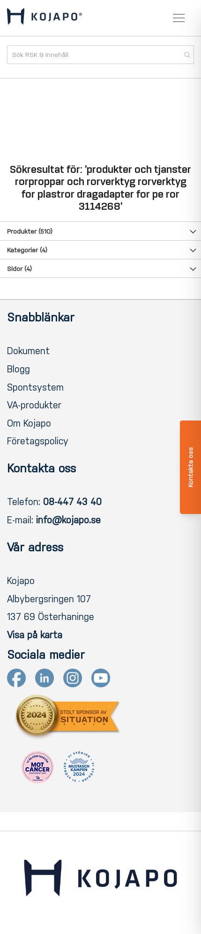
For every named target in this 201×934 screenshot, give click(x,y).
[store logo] (44, 18)
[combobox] (100, 54)
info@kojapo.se (68, 520)
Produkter (29, 231)
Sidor (19, 269)
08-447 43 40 (72, 501)
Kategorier (27, 250)
